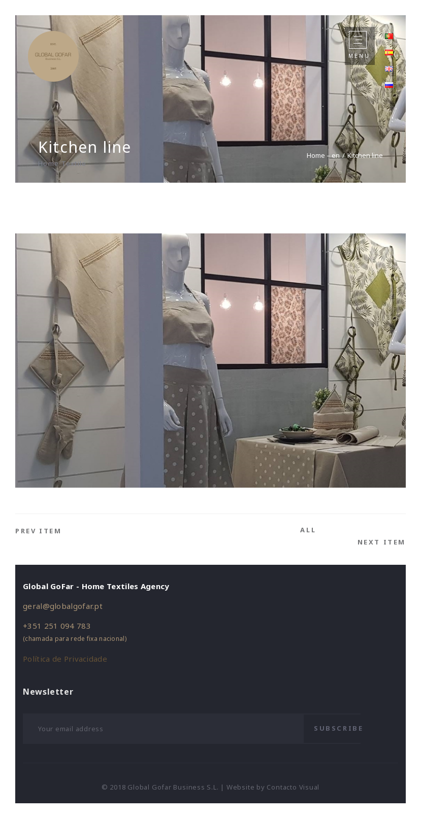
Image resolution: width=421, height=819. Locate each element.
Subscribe (338, 728)
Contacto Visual (293, 787)
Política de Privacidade (65, 659)
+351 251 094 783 (57, 626)
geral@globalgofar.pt (63, 606)
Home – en (323, 155)
